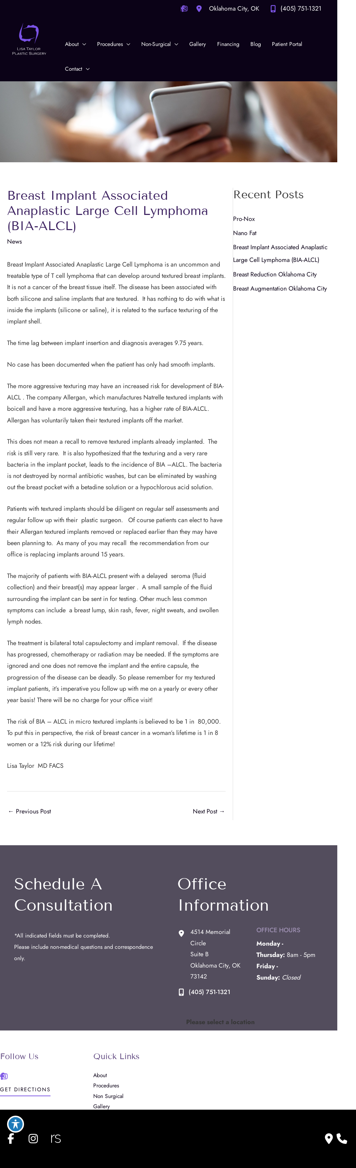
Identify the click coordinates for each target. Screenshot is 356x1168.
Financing (109, 1068)
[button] (25, 1041)
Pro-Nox (257, 223)
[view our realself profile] (55, 1138)
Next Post (222, 781)
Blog (103, 1079)
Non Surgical (113, 1047)
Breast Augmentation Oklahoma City (294, 293)
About (105, 1025)
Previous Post (29, 781)
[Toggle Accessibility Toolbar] (15, 1124)
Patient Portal (113, 1090)
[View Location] (244, 9)
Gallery (106, 1057)
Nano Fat (259, 238)
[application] (83, 44)
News (14, 230)
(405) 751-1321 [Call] (319, 8)
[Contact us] (329, 1138)
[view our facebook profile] (10, 1138)
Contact (107, 1101)
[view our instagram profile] (33, 1138)
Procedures (111, 1036)
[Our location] (342, 1138)
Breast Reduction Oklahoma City (289, 279)
